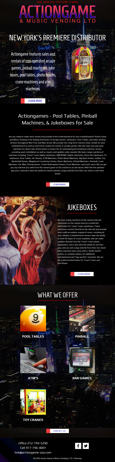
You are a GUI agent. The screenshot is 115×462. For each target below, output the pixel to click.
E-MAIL (74, 1)
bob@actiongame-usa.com (33, 452)
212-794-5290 (58, 1)
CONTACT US (59, 431)
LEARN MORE (35, 101)
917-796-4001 (36, 448)
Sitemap (78, 458)
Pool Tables (82, 139)
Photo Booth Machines (67, 158)
